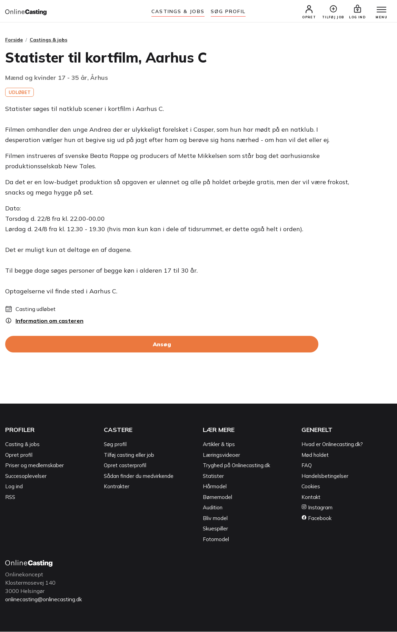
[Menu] (380, 10)
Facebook (316, 519)
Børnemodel (217, 497)
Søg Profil (228, 11)
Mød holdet (315, 455)
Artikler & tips (219, 445)
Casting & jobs (22, 445)
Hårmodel (215, 487)
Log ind (14, 487)
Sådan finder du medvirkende (138, 476)
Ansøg (162, 344)
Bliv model (215, 519)
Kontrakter (116, 487)
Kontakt (310, 497)
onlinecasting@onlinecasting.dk (46, 599)
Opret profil (18, 455)
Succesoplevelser (26, 476)
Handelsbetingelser (324, 476)
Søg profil (115, 445)
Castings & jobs (178, 11)
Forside (14, 40)
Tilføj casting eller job (129, 455)
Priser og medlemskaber (34, 466)
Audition (212, 508)
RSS (10, 497)
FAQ (306, 466)
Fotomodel (216, 540)
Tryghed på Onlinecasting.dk (236, 466)
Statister (213, 476)
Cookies (310, 487)
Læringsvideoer (221, 455)
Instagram (317, 508)
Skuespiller (215, 529)
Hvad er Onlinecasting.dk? (332, 445)
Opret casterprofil (125, 466)
